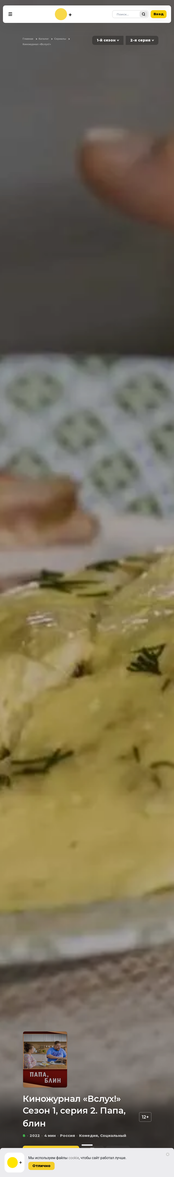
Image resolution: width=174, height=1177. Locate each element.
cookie (73, 1158)
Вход (159, 14)
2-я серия (140, 40)
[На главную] (63, 14)
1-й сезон (106, 40)
